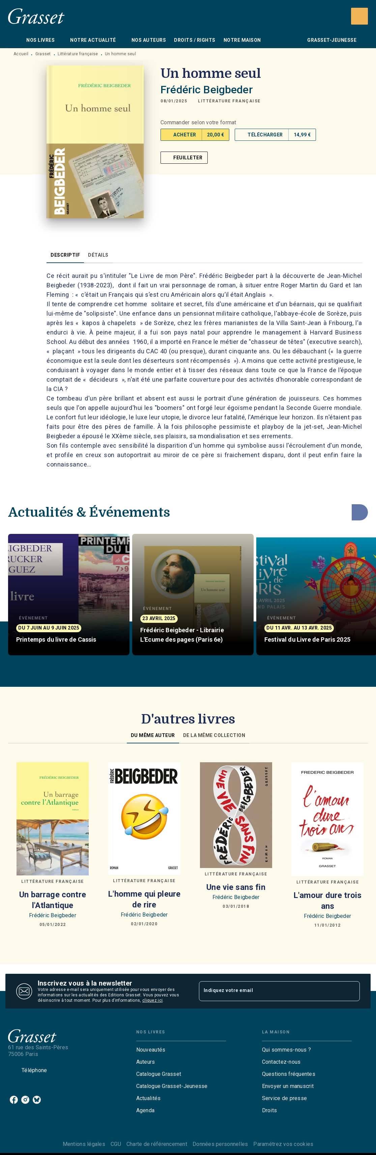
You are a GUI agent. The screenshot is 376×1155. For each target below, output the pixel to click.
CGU (116, 1144)
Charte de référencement (156, 1144)
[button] (229, 101)
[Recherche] (359, 16)
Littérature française (78, 54)
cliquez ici (152, 1000)
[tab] (15, 40)
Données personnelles (220, 1144)
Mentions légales (84, 1144)
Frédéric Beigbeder (207, 89)
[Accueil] (36, 16)
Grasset (43, 54)
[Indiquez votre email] (271, 991)
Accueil (20, 54)
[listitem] (14, 1099)
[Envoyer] (352, 991)
